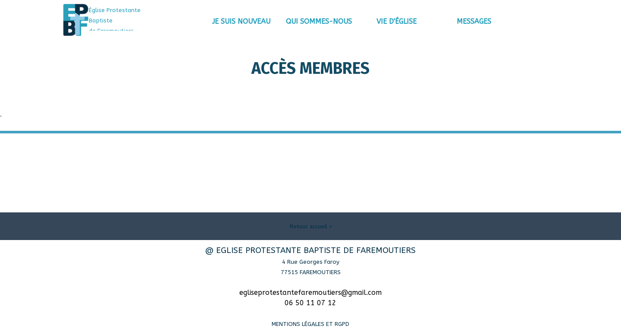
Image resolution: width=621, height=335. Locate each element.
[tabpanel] (127, 20)
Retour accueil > (310, 226)
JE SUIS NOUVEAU (241, 21)
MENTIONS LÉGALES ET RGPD (310, 324)
